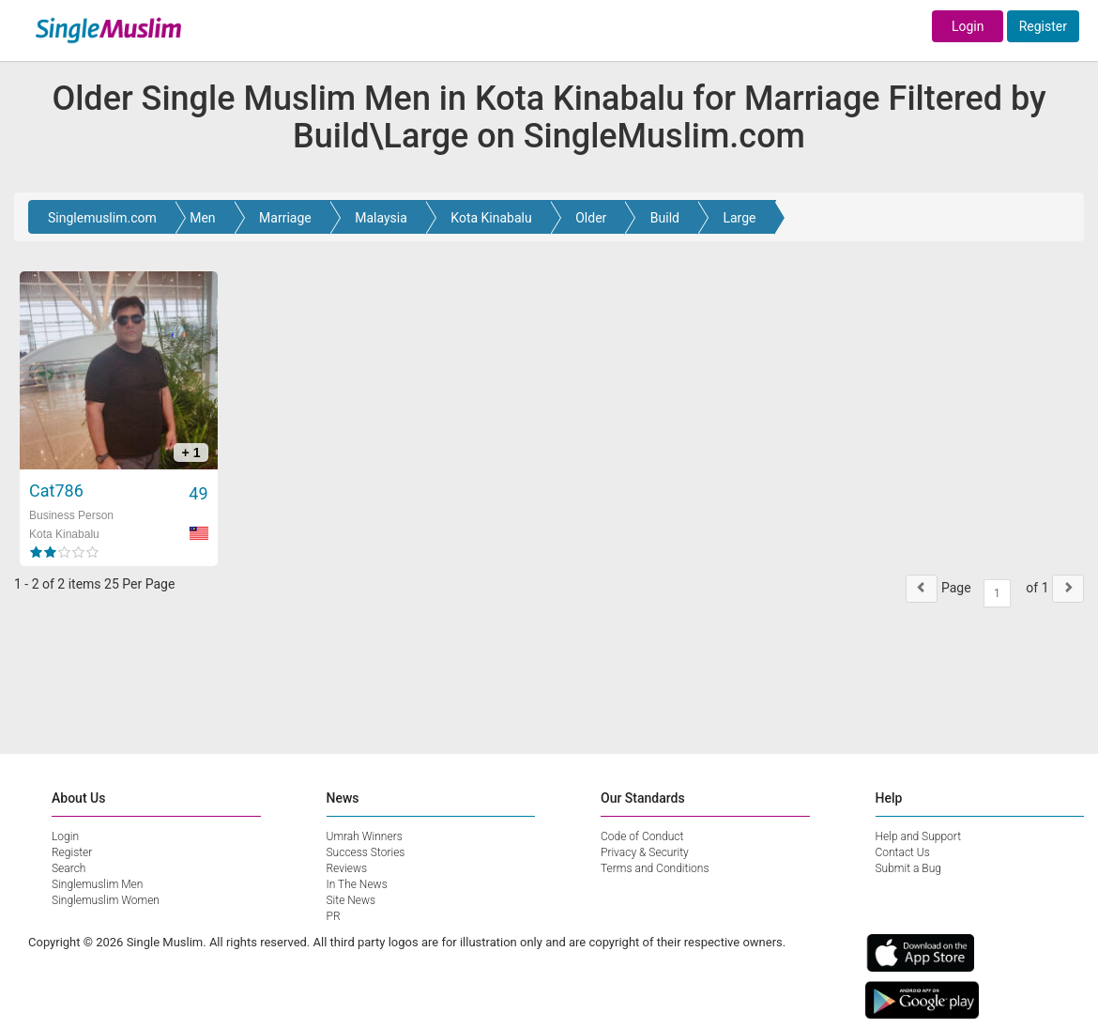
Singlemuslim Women (106, 900)
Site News (351, 900)
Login (968, 26)
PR (334, 916)
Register (1043, 26)
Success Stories (366, 852)
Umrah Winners (365, 836)
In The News (357, 884)
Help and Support (919, 836)
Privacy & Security (645, 852)
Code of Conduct (642, 836)
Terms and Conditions (655, 868)
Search (68, 868)
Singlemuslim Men (97, 884)
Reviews (347, 868)
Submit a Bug (908, 868)
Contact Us (903, 852)
